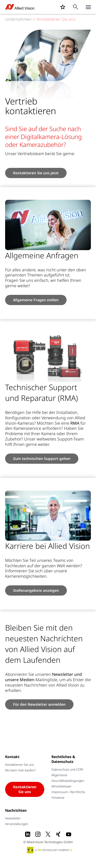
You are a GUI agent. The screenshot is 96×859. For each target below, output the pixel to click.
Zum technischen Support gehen (41, 458)
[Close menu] (88, 6)
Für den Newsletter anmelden (39, 704)
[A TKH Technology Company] (50, 850)
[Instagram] (37, 834)
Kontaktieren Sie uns (19, 764)
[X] (48, 834)
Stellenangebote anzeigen (36, 590)
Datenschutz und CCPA (67, 769)
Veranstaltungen (16, 824)
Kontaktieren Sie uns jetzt (36, 172)
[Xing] (58, 834)
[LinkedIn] (27, 834)
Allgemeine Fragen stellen (36, 299)
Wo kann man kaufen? (20, 770)
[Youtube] (68, 834)
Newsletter (13, 818)
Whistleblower (61, 786)
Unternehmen (18, 19)
